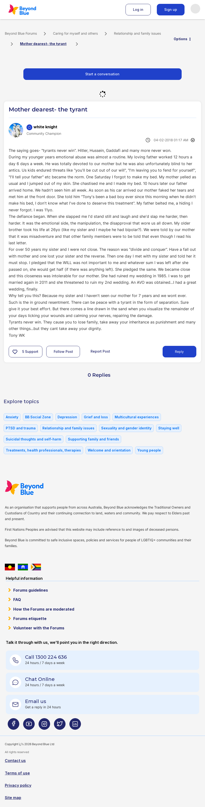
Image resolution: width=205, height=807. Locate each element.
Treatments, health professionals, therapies (43, 450)
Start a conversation (102, 74)
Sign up (170, 9)
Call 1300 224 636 (46, 657)
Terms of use (17, 773)
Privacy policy (18, 785)
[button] (15, 351)
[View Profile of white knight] (45, 126)
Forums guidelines (30, 590)
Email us (35, 701)
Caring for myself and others (75, 33)
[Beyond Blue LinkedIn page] (75, 726)
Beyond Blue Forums (29, 9)
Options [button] (180, 39)
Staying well (168, 428)
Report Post (100, 351)
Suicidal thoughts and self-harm (33, 439)
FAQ (17, 599)
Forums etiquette (29, 618)
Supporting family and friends (93, 439)
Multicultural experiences (137, 417)
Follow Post (63, 351)
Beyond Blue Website (33, 488)
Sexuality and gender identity (126, 428)
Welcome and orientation (109, 450)
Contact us (15, 760)
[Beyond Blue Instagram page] (44, 726)
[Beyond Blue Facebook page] (13, 726)
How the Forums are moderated (43, 609)
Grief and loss (96, 417)
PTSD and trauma (21, 428)
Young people (149, 450)
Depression (67, 417)
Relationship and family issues (137, 33)
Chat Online (40, 679)
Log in (138, 9)
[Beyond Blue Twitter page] (59, 726)
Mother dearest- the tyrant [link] (43, 44)
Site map (13, 797)
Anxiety (12, 417)
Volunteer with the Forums (38, 628)
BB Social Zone (38, 417)
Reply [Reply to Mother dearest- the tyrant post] (179, 351)
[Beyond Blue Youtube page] (29, 726)
